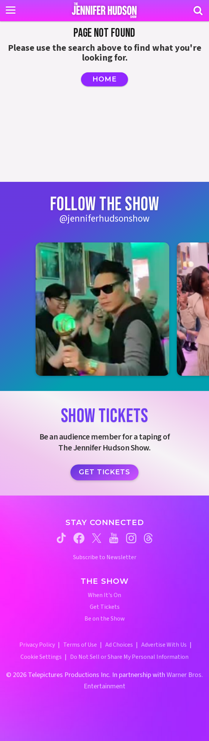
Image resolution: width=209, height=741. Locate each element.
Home (104, 79)
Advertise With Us (164, 645)
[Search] (198, 10)
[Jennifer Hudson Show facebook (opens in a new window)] (78, 538)
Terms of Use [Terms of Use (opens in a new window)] (80, 645)
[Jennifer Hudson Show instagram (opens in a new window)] (131, 538)
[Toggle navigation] (10, 10)
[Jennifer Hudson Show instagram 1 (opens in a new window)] (102, 309)
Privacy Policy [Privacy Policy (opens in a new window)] (37, 645)
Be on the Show (104, 619)
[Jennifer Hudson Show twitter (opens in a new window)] (96, 538)
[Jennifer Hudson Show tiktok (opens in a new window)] (61, 538)
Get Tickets (104, 472)
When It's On (104, 595)
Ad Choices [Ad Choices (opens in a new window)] (119, 645)
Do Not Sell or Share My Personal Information (129, 657)
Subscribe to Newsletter (104, 557)
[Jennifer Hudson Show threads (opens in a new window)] (148, 538)
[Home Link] (104, 10)
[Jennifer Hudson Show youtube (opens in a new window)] (114, 538)
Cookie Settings (41, 657)
